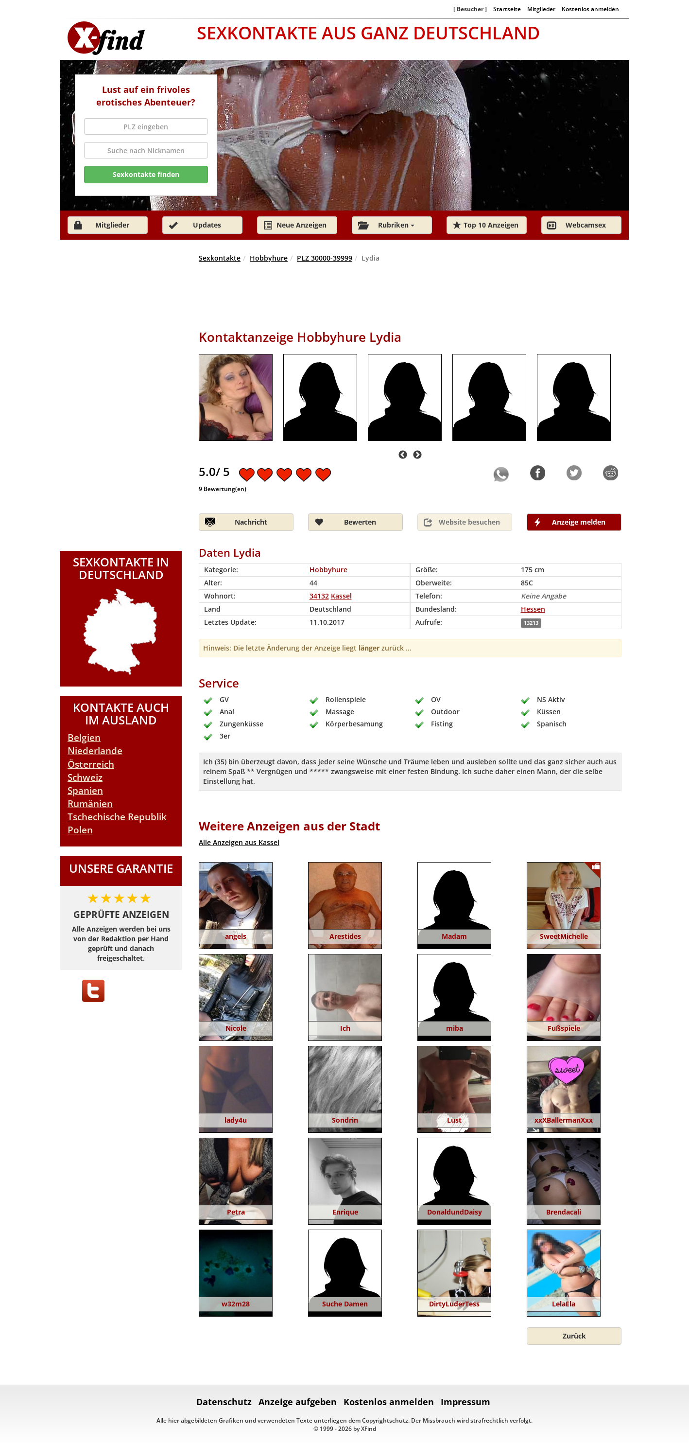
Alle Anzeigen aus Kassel (239, 842)
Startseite (507, 9)
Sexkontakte (220, 258)
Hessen (533, 609)
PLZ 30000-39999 (324, 258)
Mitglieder (541, 9)
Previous (403, 455)
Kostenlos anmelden (590, 9)
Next (417, 455)
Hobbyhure (269, 258)
